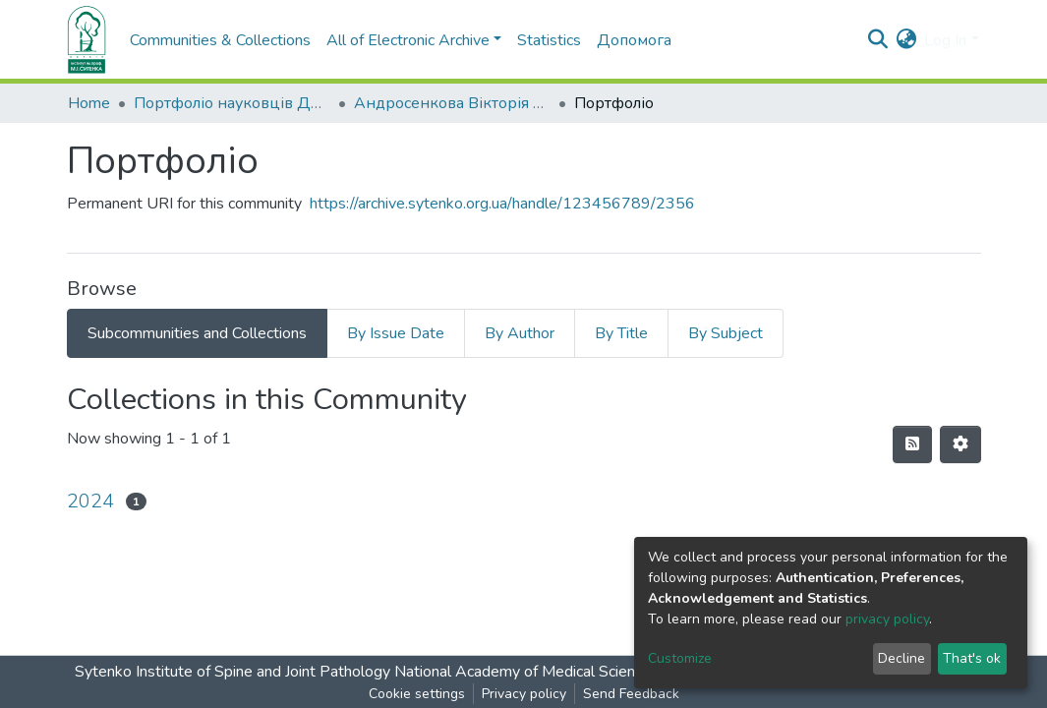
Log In (945, 40)
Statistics (549, 40)
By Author (519, 333)
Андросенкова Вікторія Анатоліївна (452, 103)
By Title (621, 333)
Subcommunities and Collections (197, 333)
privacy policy (887, 619)
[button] (906, 40)
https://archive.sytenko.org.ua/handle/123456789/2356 (502, 203)
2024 (90, 501)
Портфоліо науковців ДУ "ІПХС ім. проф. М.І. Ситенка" (232, 103)
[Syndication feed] (912, 444)
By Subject (725, 333)
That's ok (972, 658)
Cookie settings (417, 693)
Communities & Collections (220, 40)
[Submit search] (877, 40)
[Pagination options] (960, 444)
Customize (680, 658)
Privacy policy (524, 693)
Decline (901, 658)
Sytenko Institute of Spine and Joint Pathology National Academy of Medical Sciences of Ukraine (403, 671)
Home (89, 103)
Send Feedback (631, 693)
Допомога (634, 40)
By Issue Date (395, 333)
